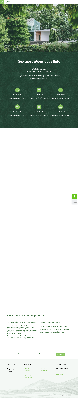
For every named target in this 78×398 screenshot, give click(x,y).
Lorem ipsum (27, 368)
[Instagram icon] (66, 395)
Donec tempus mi (28, 377)
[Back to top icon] (69, 395)
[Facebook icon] (62, 395)
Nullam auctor (27, 374)
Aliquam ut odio (27, 375)
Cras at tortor (27, 370)
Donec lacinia (27, 372)
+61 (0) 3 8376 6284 (60, 373)
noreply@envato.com (60, 374)
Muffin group (19, 395)
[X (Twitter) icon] (63, 395)
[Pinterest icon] (65, 395)
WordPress (38, 395)
